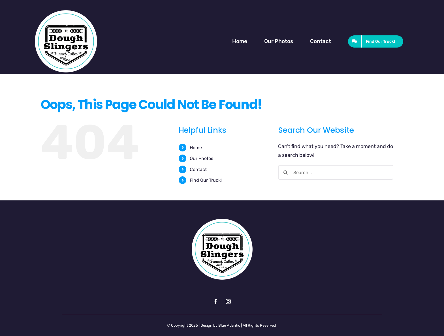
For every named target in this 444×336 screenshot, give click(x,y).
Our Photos (201, 158)
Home (196, 147)
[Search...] (335, 172)
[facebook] (216, 301)
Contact (198, 169)
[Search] (285, 172)
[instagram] (228, 301)
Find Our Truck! (206, 180)
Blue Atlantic (229, 325)
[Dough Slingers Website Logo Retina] (66, 11)
